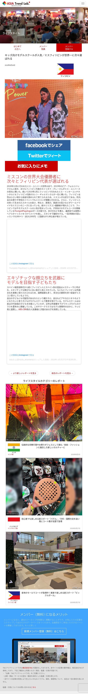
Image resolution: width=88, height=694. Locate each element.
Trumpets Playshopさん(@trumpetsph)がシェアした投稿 (33, 268)
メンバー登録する (69, 47)
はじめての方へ (17, 47)
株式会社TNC (28, 668)
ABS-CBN (23, 309)
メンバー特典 (43, 47)
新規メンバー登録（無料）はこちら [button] (44, 631)
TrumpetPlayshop (23, 210)
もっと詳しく (30, 625)
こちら (33, 687)
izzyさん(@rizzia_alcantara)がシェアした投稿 (29, 359)
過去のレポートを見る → (62, 373)
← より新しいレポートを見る (23, 373)
